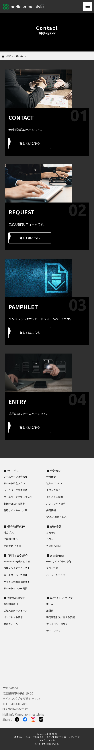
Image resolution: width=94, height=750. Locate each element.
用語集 (49, 610)
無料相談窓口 (11, 604)
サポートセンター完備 (15, 588)
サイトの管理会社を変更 (17, 581)
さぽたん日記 (53, 546)
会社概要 (51, 476)
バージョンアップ (55, 575)
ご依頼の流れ (11, 539)
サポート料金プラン (14, 483)
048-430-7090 (19, 704)
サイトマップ (53, 630)
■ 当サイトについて (59, 598)
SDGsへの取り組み (56, 517)
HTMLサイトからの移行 (58, 561)
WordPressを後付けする (17, 561)
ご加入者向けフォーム (15, 610)
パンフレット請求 (55, 503)
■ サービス (11, 471)
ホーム (49, 604)
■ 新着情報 (54, 526)
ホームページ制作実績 (15, 490)
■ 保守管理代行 (14, 526)
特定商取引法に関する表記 (60, 617)
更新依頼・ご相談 (12, 546)
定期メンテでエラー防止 (17, 568)
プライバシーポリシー (58, 624)
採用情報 (51, 510)
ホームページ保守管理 (15, 476)
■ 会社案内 (54, 471)
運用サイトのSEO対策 (15, 510)
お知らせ (51, 532)
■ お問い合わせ (14, 598)
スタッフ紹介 (53, 490)
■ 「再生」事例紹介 (16, 555)
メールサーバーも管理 (15, 575)
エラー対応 (52, 568)
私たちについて (54, 483)
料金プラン (9, 532)
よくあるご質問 (54, 497)
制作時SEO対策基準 (14, 503)
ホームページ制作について (18, 497)
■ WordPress (55, 555)
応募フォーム (11, 624)
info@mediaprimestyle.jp (26, 714)
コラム (49, 539)
